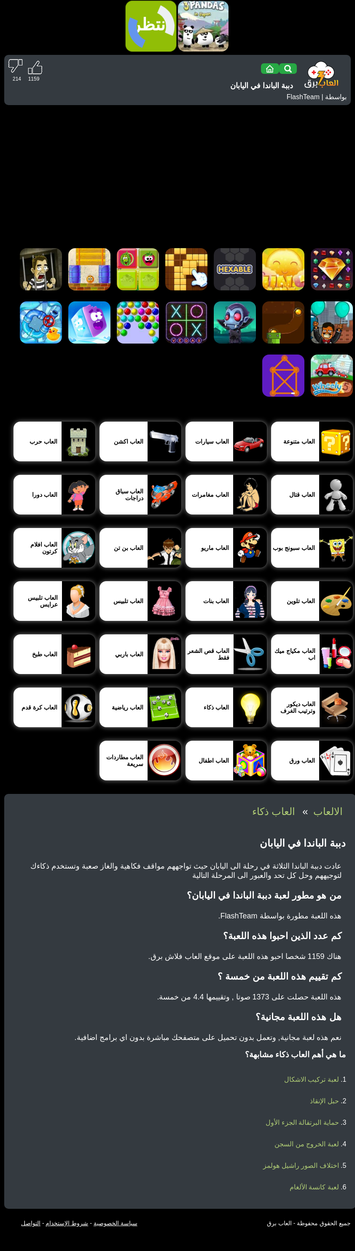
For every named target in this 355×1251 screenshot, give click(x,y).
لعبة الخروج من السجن (306, 1144)
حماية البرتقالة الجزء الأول (302, 1122)
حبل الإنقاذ (324, 1101)
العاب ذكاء (274, 811)
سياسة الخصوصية (115, 1223)
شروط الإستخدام (67, 1223)
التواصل (30, 1223)
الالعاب (328, 811)
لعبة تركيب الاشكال (311, 1079)
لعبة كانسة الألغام (314, 1187)
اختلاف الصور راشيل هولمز (301, 1165)
